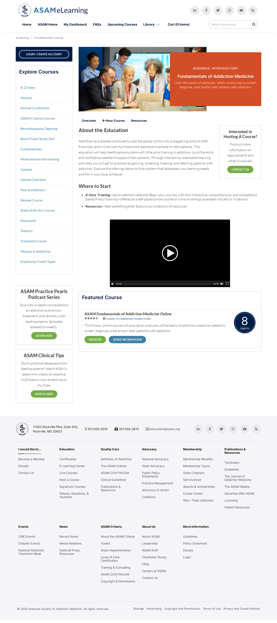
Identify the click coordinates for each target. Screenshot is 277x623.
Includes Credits (142, 318)
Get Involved (192, 479)
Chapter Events (30, 543)
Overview (89, 120)
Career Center (193, 493)
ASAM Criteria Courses (37, 118)
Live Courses (69, 473)
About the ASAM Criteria (118, 536)
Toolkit (105, 543)
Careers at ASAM (154, 571)
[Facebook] (205, 10)
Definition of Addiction (116, 459)
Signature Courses (73, 486)
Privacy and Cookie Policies (242, 612)
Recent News (69, 536)
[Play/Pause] (112, 283)
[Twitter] (217, 10)
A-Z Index (27, 87)
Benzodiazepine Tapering (38, 128)
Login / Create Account (44, 54)
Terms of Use (212, 612)
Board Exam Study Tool (37, 139)
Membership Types (196, 466)
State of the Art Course (37, 210)
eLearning (22, 37)
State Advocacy (153, 466)
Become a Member (32, 459)
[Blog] (252, 10)
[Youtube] (240, 10)
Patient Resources (236, 507)
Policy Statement (195, 543)
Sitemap (138, 612)
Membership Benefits (198, 459)
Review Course (31, 200)
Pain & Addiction (32, 190)
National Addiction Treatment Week (32, 552)
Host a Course (70, 479)
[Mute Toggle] (222, 283)
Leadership (150, 543)
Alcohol (26, 98)
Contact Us (240, 169)
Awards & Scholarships (199, 486)
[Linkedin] (193, 10)
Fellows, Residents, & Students (74, 495)
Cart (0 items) (179, 24)
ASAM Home (48, 24)
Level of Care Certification (110, 558)
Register (95, 339)
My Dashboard (75, 24)
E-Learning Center (73, 466)
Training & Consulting (116, 567)
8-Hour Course (113, 120)
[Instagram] (228, 10)
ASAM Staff (150, 550)
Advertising (154, 612)
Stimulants (28, 220)
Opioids (26, 169)
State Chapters (193, 473)
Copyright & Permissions (109, 583)
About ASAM (151, 536)
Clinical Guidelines (113, 479)
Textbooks (231, 462)
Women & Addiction (35, 251)
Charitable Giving (154, 557)
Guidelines (231, 469)
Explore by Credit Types (38, 261)
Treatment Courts (33, 241)
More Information (127, 339)
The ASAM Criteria (114, 466)
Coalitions (149, 497)
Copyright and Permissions (182, 612)
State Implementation (116, 550)
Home (26, 24)
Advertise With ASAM (239, 493)
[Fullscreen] (227, 283)
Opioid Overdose (33, 179)
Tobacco (26, 231)
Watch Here (44, 394)
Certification (68, 459)
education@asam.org (166, 429)
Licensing (230, 500)
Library (152, 24)
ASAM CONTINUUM (115, 473)
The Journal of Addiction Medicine (237, 478)
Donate (24, 466)
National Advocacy (155, 459)
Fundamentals (31, 149)
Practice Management (157, 483)
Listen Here (44, 335)
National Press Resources (70, 552)
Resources (139, 120)
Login (187, 557)
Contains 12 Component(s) (120, 318)
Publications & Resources (111, 488)
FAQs (97, 24)
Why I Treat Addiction (198, 500)
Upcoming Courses (122, 24)
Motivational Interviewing (39, 159)
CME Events (27, 536)
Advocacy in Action (155, 490)
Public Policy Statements (151, 474)
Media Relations (71, 543)
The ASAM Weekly (236, 486)
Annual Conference (34, 108)
